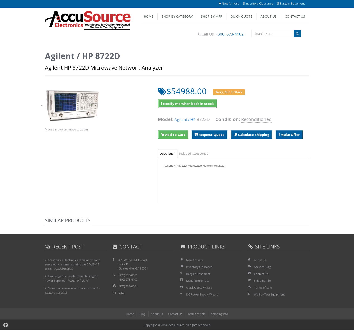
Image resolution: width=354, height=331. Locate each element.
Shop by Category (177, 16)
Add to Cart (173, 134)
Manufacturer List (198, 281)
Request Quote (209, 134)
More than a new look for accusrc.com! (74, 289)
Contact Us (295, 16)
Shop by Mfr (211, 16)
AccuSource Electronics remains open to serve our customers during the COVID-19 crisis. (73, 265)
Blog (141, 314)
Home (148, 16)
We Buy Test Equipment (270, 295)
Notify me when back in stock (187, 103)
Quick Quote (241, 16)
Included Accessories (198, 154)
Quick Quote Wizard (200, 288)
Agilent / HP (187, 119)
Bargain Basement (291, 3)
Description (169, 154)
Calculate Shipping (251, 134)
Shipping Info (263, 281)
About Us (269, 16)
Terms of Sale (263, 288)
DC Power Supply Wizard (203, 295)
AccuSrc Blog (262, 267)
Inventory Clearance (258, 3)
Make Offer (289, 134)
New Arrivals (229, 3)
